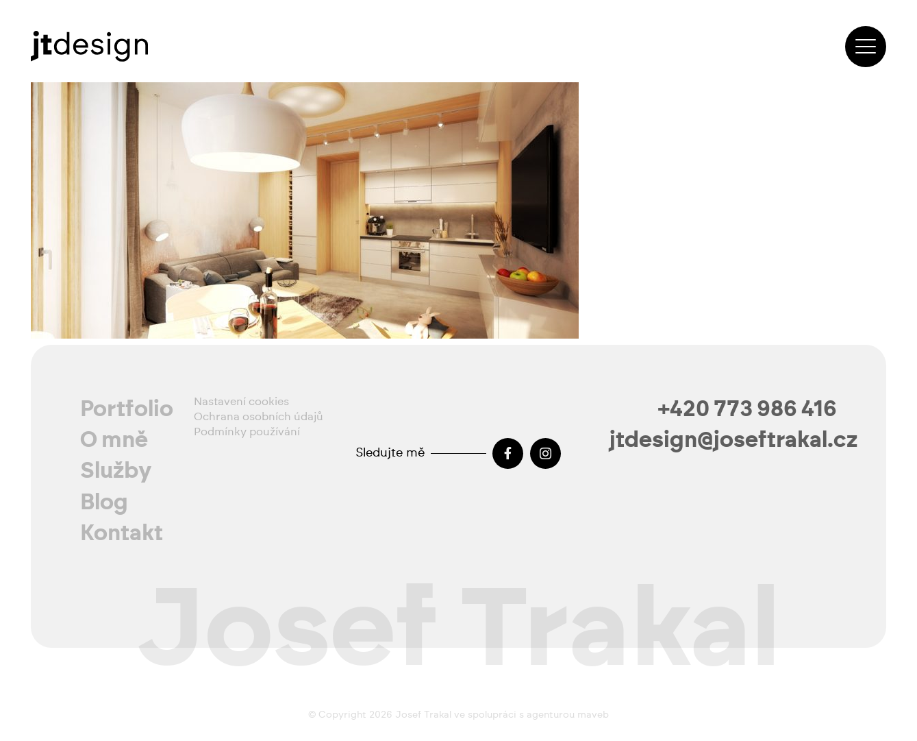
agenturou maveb (568, 715)
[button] (865, 46)
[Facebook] (507, 453)
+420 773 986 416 (747, 409)
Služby (116, 471)
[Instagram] (545, 453)
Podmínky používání (247, 431)
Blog (104, 502)
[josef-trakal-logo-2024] (89, 46)
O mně (114, 440)
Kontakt (121, 533)
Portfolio (126, 409)
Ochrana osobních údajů (258, 416)
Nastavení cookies (241, 401)
